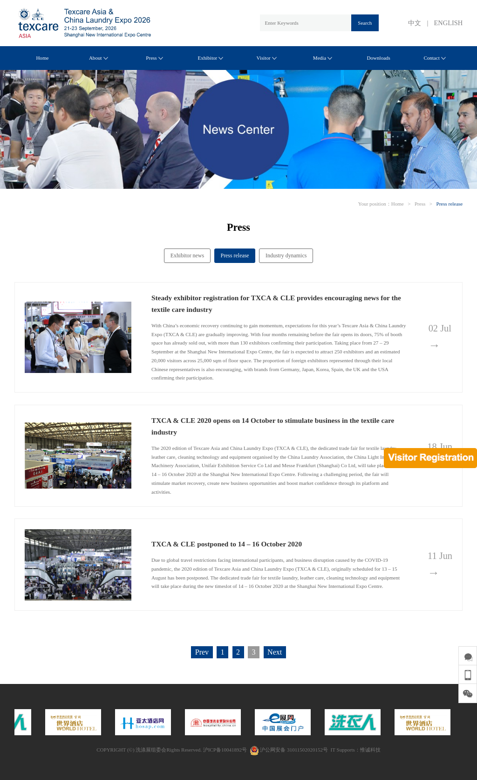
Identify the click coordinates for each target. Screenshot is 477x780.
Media (322, 58)
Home (42, 58)
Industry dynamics (286, 255)
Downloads (378, 58)
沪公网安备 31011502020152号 (289, 749)
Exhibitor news (187, 255)
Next (274, 652)
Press (154, 58)
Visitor (267, 58)
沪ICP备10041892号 (225, 749)
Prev (202, 652)
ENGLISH (448, 23)
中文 (414, 23)
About (98, 58)
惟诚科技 (370, 749)
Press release (449, 204)
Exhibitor (210, 58)
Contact (434, 58)
